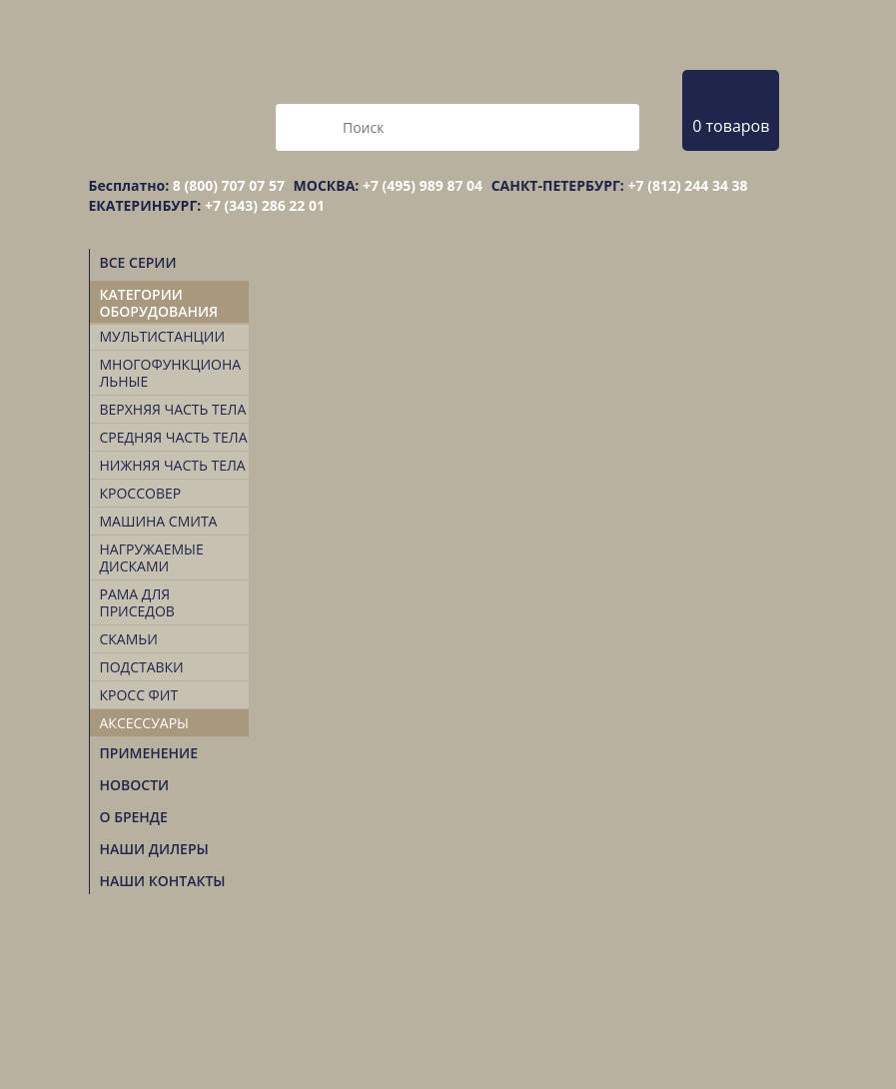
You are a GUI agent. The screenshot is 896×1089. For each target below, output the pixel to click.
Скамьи (129, 638)
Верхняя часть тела (173, 409)
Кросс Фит (139, 694)
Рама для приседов (137, 602)
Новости (135, 784)
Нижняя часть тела (173, 465)
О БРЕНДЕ (134, 816)
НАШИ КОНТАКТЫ (163, 880)
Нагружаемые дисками (152, 557)
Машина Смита (159, 521)
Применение (149, 752)
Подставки (142, 666)
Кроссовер (141, 493)
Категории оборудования (159, 303)
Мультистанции (163, 336)
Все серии (138, 262)
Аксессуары (144, 722)
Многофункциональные (171, 373)
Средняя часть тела (174, 437)
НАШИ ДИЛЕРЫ (154, 848)
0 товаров (730, 126)
